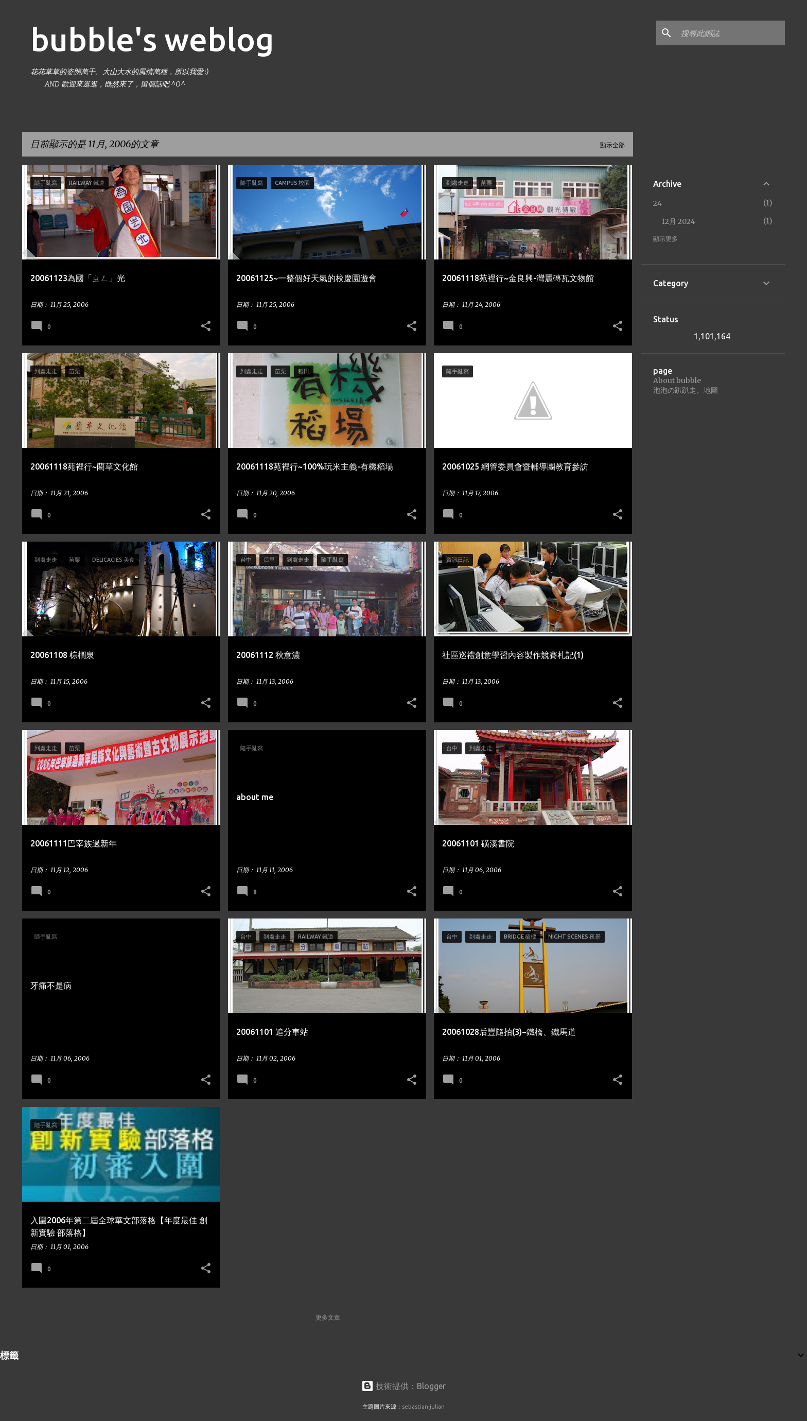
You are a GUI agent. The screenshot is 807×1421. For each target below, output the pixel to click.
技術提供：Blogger (403, 1386)
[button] (206, 326)
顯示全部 (612, 145)
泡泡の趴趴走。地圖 (685, 390)
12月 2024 (678, 221)
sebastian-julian (423, 1406)
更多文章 (327, 1317)
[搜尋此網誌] (731, 33)
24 (657, 203)
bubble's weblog (152, 39)
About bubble (677, 380)
